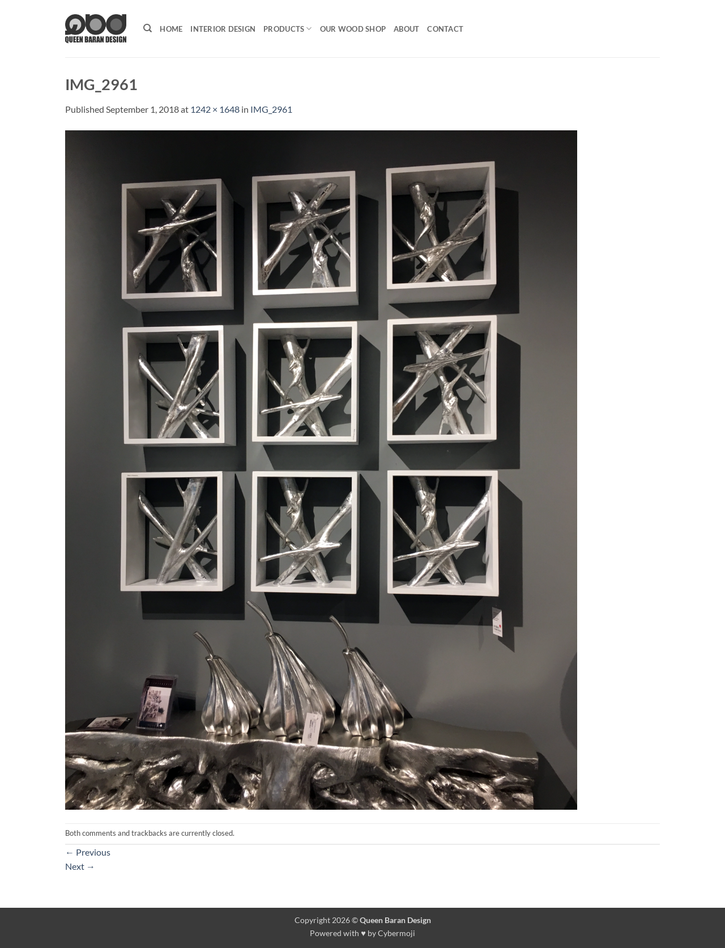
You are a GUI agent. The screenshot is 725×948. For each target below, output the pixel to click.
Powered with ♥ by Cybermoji (362, 933)
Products (287, 28)
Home (171, 28)
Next (80, 866)
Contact (445, 28)
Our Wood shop (353, 28)
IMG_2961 (271, 109)
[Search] (147, 28)
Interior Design (222, 28)
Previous (87, 852)
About (406, 28)
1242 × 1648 (215, 109)
